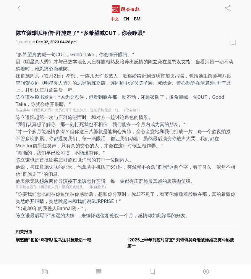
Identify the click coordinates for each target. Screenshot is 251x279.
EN (126, 18)
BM (137, 18)
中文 (115, 18)
